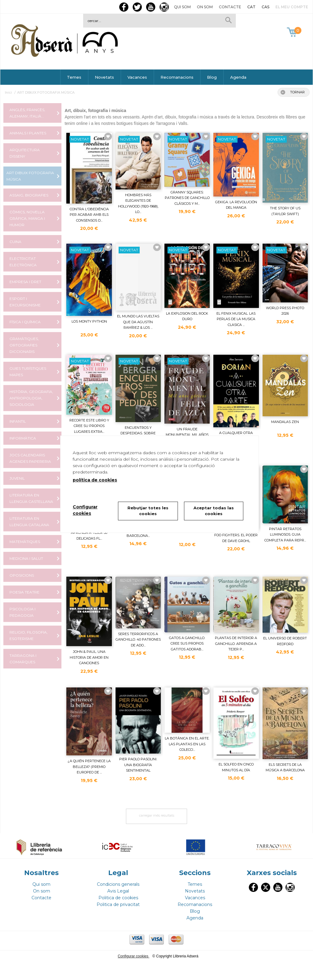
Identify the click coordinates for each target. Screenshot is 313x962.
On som (205, 7)
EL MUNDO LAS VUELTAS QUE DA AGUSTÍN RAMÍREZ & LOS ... (138, 322)
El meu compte (291, 7)
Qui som (182, 7)
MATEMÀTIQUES (24, 541)
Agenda (238, 77)
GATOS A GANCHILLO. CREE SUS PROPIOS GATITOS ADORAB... (187, 643)
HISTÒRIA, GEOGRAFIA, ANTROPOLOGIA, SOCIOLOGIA (31, 398)
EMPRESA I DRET (25, 281)
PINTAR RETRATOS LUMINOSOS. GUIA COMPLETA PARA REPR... (285, 534)
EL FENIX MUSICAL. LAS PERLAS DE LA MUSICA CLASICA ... (236, 319)
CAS (265, 7)
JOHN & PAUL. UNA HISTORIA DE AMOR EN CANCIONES (89, 657)
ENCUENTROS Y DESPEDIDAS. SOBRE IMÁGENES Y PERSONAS (138, 433)
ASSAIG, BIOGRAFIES (28, 195)
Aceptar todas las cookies (213, 510)
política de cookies (95, 480)
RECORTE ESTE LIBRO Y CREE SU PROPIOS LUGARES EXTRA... (89, 426)
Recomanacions (176, 77)
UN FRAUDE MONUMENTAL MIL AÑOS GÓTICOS (187, 435)
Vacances (137, 77)
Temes (74, 77)
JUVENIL (17, 478)
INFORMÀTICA (22, 438)
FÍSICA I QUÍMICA (25, 322)
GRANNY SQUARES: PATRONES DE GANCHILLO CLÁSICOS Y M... (187, 198)
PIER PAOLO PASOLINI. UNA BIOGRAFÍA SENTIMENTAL (138, 765)
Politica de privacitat (118, 904)
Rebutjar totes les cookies (147, 510)
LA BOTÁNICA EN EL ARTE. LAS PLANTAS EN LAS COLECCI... (187, 744)
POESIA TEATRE (24, 592)
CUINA (15, 241)
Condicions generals (118, 884)
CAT (251, 7)
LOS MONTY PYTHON (89, 321)
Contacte (230, 7)
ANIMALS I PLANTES (27, 133)
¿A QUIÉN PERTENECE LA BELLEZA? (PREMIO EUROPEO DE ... (89, 766)
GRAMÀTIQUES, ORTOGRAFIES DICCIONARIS (24, 345)
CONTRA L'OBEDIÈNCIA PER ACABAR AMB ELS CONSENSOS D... (89, 215)
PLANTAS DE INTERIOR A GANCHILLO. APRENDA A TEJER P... (236, 643)
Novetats (104, 77)
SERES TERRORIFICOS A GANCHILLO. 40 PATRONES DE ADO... (138, 639)
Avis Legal (118, 891)
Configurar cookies (133, 956)
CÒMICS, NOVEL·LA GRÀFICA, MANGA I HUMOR (27, 218)
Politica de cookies (118, 897)
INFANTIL (17, 421)
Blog (212, 77)
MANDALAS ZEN (285, 422)
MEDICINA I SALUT (26, 558)
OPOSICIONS (21, 575)
